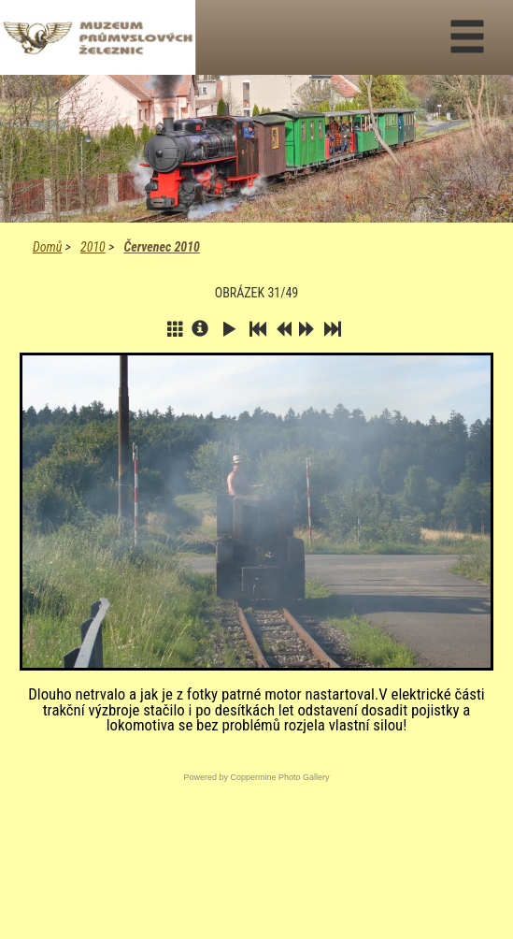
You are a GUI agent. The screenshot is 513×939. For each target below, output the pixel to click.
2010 (93, 246)
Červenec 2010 (161, 246)
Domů (47, 246)
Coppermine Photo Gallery (279, 777)
